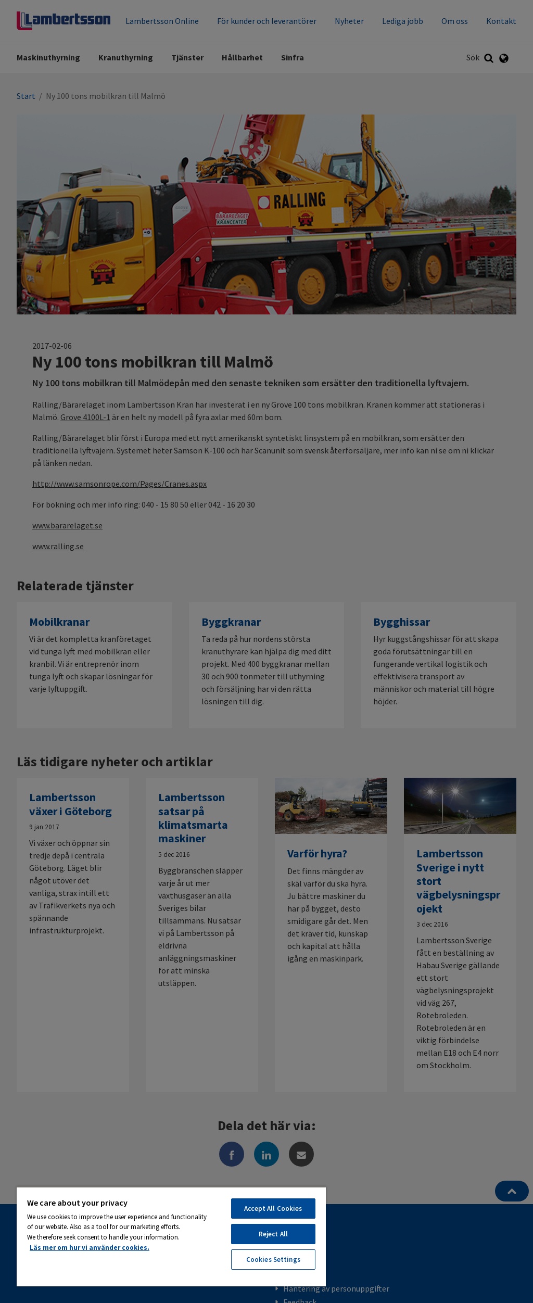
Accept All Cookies (273, 1208)
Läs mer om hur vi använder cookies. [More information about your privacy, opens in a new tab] (89, 1247)
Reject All (273, 1234)
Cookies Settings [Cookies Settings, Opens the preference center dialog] (273, 1259)
